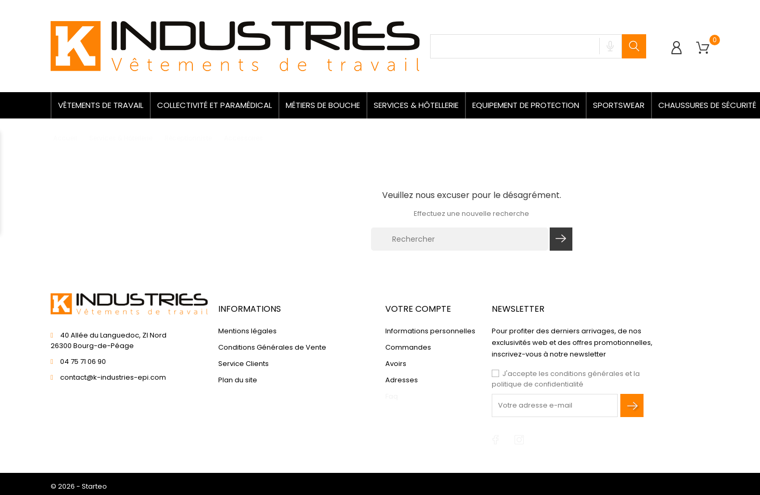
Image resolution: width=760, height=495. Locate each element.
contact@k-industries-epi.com (113, 377)
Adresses (401, 380)
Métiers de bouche (323, 105)
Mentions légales (247, 331)
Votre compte (418, 309)
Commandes (408, 347)
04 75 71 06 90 (83, 362)
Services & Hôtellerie (416, 105)
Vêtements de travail (100, 105)
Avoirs (395, 364)
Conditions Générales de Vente (272, 347)
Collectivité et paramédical (214, 105)
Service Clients (243, 364)
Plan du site (237, 380)
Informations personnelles (430, 331)
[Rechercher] (459, 239)
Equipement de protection (525, 105)
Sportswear (619, 105)
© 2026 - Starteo (79, 486)
